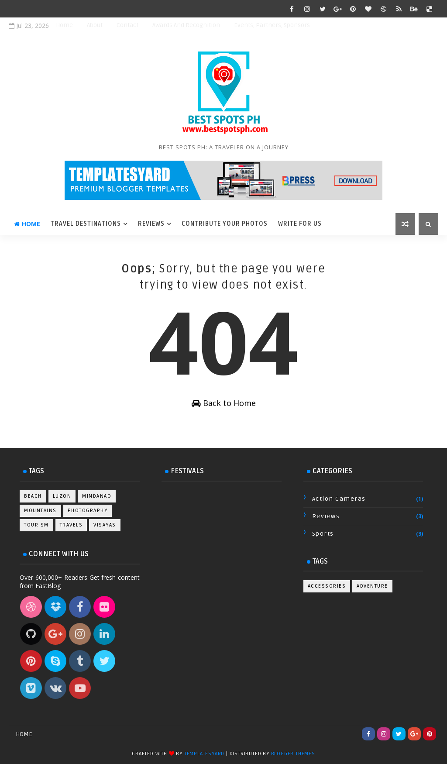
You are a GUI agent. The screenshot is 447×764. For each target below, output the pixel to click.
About (95, 25)
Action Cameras (339, 498)
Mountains (40, 510)
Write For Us (300, 223)
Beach (33, 496)
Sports (323, 533)
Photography (88, 510)
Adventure (372, 586)
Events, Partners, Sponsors (272, 25)
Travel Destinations (86, 223)
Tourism (36, 525)
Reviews (151, 223)
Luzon (62, 496)
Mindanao (96, 496)
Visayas (104, 525)
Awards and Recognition (186, 25)
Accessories (327, 586)
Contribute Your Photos (225, 223)
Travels (71, 525)
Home (64, 25)
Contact (127, 25)
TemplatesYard (204, 753)
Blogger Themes (293, 753)
